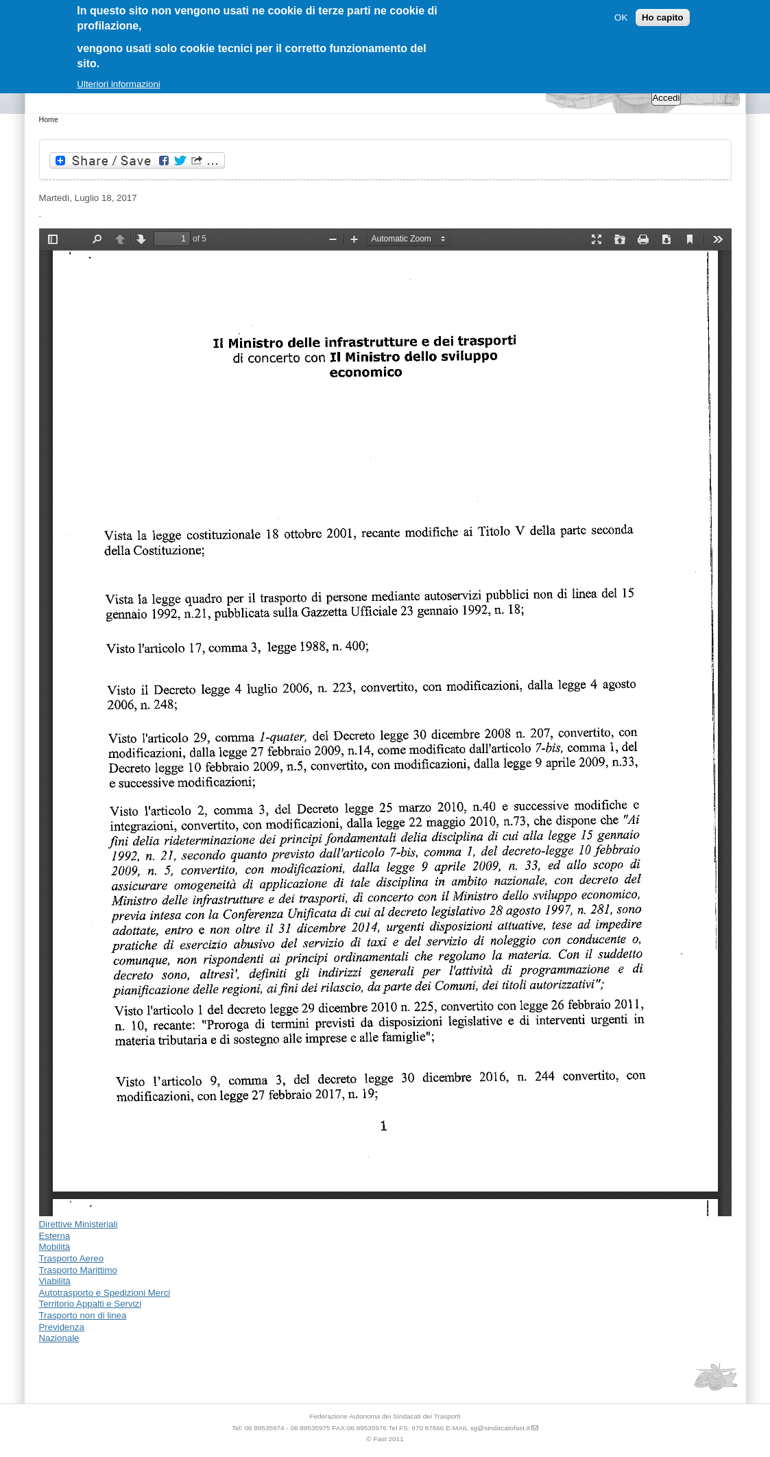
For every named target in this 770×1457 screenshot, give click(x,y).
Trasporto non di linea (83, 1315)
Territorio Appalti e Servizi (90, 1304)
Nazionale (59, 1338)
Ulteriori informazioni (118, 84)
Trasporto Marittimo (78, 1270)
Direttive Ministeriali (78, 1224)
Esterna (55, 1236)
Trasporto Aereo (71, 1258)
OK (620, 17)
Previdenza (61, 1327)
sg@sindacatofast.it (500, 1428)
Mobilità (55, 1247)
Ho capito (663, 17)
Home (48, 119)
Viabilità (55, 1281)
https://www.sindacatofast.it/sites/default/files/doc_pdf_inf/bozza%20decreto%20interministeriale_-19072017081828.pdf (385, 722)
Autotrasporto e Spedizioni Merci (105, 1293)
